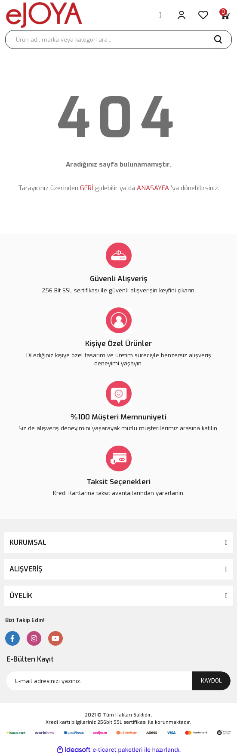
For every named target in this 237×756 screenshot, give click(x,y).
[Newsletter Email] (118, 680)
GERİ (86, 188)
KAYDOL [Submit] (211, 680)
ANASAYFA (153, 188)
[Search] (118, 39)
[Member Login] (181, 15)
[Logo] (44, 15)
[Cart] (224, 15)
